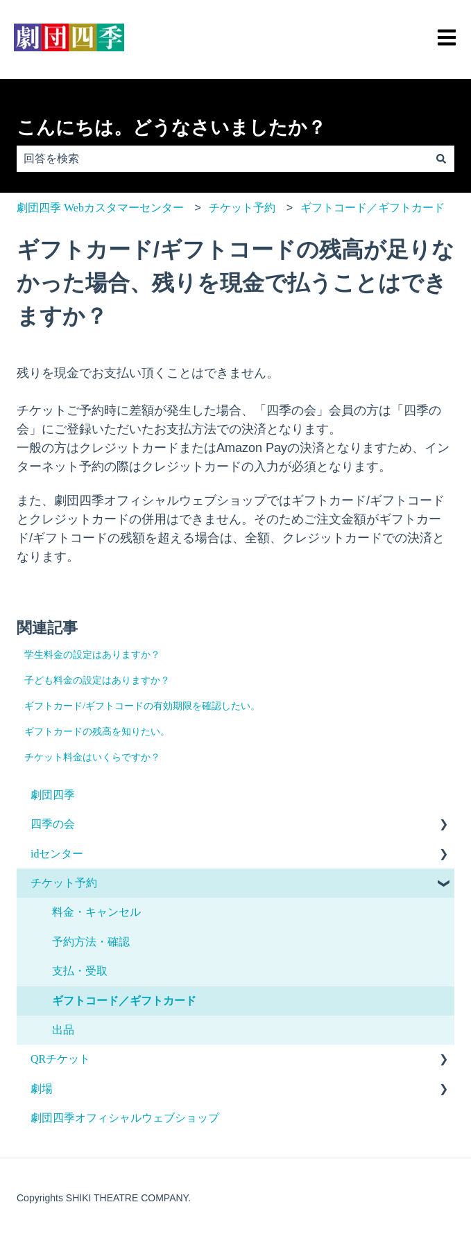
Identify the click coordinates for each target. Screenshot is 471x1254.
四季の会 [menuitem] (53, 824)
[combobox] (222, 159)
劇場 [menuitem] (42, 1089)
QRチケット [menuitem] (60, 1059)
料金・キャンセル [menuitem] (96, 912)
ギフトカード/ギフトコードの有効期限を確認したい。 (142, 706)
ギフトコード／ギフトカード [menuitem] (124, 1001)
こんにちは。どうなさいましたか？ (171, 127)
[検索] (441, 159)
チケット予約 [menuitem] (64, 883)
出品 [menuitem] (63, 1030)
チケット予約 (242, 208)
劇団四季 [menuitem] (53, 795)
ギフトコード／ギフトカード (372, 208)
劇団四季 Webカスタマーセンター (100, 208)
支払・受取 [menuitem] (80, 971)
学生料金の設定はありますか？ (92, 655)
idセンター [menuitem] (57, 854)
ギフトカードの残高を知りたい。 (97, 731)
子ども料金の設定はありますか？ (97, 680)
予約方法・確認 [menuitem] (91, 942)
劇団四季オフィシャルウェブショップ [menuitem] (125, 1118)
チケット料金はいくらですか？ (92, 757)
